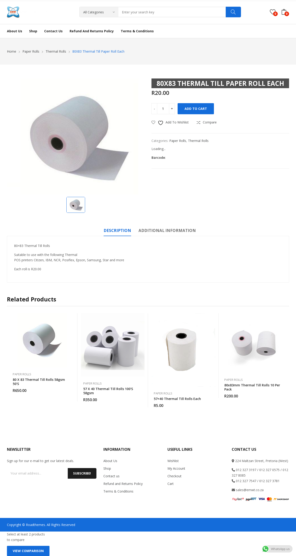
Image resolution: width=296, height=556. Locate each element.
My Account (176, 468)
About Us (110, 461)
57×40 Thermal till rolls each (177, 399)
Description (117, 230)
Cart (170, 483)
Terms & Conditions (118, 491)
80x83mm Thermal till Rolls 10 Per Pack (252, 387)
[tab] (117, 231)
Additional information (167, 230)
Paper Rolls (177, 140)
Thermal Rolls (198, 140)
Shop (107, 468)
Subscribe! (82, 473)
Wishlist (173, 461)
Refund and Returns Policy (123, 483)
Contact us (111, 476)
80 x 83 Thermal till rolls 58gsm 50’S (39, 381)
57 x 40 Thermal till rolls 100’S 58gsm (108, 391)
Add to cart (196, 108)
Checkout (174, 476)
